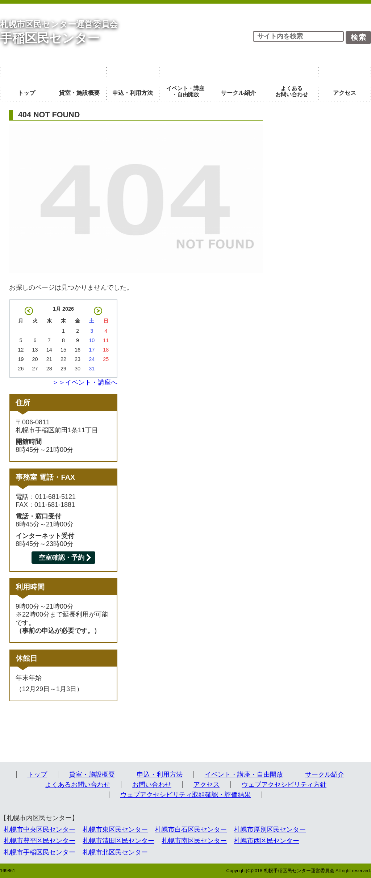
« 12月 (29, 311)
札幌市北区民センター (115, 852)
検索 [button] (359, 37)
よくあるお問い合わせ (77, 784)
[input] (298, 36)
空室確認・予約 (61, 557)
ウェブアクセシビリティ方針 (284, 784)
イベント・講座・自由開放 (244, 774)
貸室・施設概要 (92, 774)
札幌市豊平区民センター (39, 840)
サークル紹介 (324, 774)
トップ (37, 774)
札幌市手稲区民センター (39, 852)
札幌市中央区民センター (39, 829)
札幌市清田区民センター (118, 840)
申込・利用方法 (160, 774)
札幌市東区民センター (115, 829)
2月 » (98, 311)
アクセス (206, 784)
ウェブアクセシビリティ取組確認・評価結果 (185, 794)
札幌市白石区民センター (191, 829)
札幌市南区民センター (194, 840)
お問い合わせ (151, 784)
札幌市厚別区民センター (270, 829)
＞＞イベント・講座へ (84, 382)
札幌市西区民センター (266, 840)
